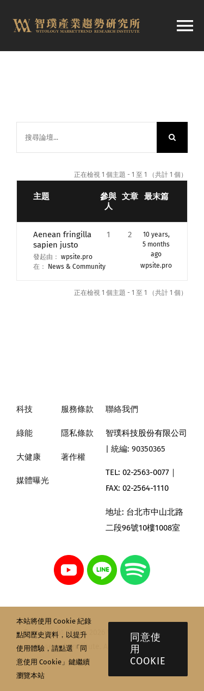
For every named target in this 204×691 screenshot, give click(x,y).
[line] (102, 559)
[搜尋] (172, 137)
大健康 (28, 457)
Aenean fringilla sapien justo (62, 240)
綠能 (24, 433)
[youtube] (69, 559)
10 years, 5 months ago (156, 244)
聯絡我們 (122, 409)
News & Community (77, 266)
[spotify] (135, 559)
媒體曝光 (32, 480)
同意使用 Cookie (148, 649)
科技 (24, 409)
